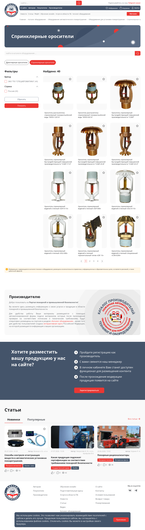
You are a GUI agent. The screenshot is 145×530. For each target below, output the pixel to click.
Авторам (37, 486)
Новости (64, 499)
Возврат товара (102, 499)
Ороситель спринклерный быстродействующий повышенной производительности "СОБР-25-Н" (125, 161)
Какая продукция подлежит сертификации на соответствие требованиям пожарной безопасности (71, 460)
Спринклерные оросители (42, 62)
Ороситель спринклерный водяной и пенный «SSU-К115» (124, 207)
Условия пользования (105, 495)
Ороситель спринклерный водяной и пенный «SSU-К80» (56, 252)
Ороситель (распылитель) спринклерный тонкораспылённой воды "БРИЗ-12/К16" (58, 115)
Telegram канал (134, 3)
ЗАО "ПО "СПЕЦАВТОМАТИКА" (23, 81)
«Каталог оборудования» (62, 321)
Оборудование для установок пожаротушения (107, 19)
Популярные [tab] (36, 419)
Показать (21, 105)
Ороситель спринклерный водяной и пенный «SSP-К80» (89, 207)
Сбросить (21, 99)
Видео (63, 507)
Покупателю (38, 491)
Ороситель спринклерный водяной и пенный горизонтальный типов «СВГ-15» (91, 253)
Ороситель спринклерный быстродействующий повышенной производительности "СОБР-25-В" (91, 161)
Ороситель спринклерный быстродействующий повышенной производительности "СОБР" (125, 115)
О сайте (98, 486)
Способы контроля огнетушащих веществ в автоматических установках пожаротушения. (26, 458)
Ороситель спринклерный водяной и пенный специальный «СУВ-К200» (125, 253)
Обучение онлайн (68, 486)
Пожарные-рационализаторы (113, 455)
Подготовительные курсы (71, 491)
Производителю (40, 495)
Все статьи (134, 419)
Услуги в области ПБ (69, 495)
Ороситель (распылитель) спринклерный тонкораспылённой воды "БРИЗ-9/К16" (91, 115)
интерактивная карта (53, 323)
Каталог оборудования (37, 19)
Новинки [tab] (13, 419)
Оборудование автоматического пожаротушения (67, 19)
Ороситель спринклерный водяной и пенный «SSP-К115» (56, 207)
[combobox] (50, 3)
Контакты (99, 491)
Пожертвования (102, 503)
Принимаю (121, 519)
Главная (22, 19)
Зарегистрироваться (89, 390)
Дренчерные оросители (16, 62)
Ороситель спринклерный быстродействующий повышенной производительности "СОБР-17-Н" (58, 161)
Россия (13, 91)
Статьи (63, 503)
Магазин (133, 14)
